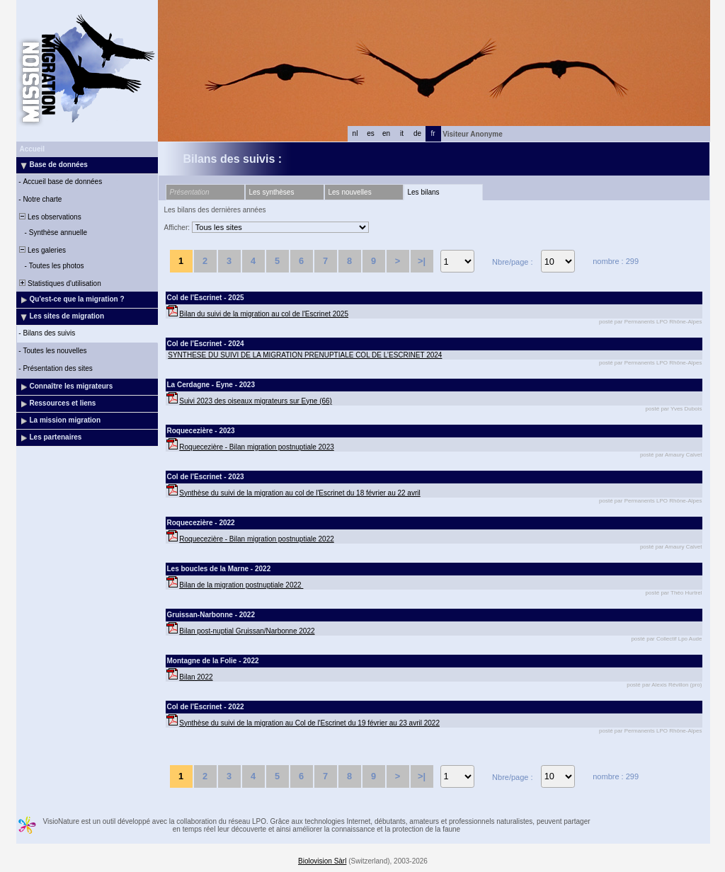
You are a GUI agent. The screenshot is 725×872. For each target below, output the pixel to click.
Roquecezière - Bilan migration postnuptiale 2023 (256, 447)
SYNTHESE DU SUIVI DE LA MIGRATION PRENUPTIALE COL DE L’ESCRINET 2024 (305, 355)
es (371, 133)
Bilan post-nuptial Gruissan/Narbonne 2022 (246, 631)
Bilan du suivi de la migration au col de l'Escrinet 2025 (263, 314)
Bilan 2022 (195, 677)
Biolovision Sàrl (322, 861)
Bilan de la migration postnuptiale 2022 (241, 585)
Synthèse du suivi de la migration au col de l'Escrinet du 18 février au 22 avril (299, 493)
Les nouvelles (350, 192)
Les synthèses (272, 192)
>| (422, 261)
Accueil (32, 149)
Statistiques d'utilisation (59, 283)
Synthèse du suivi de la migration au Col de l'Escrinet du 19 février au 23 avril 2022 (309, 723)
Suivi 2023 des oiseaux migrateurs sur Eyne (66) (255, 401)
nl (355, 133)
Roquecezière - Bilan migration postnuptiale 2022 (256, 539)
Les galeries (42, 250)
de (417, 133)
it (402, 133)
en (386, 133)
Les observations (49, 217)
